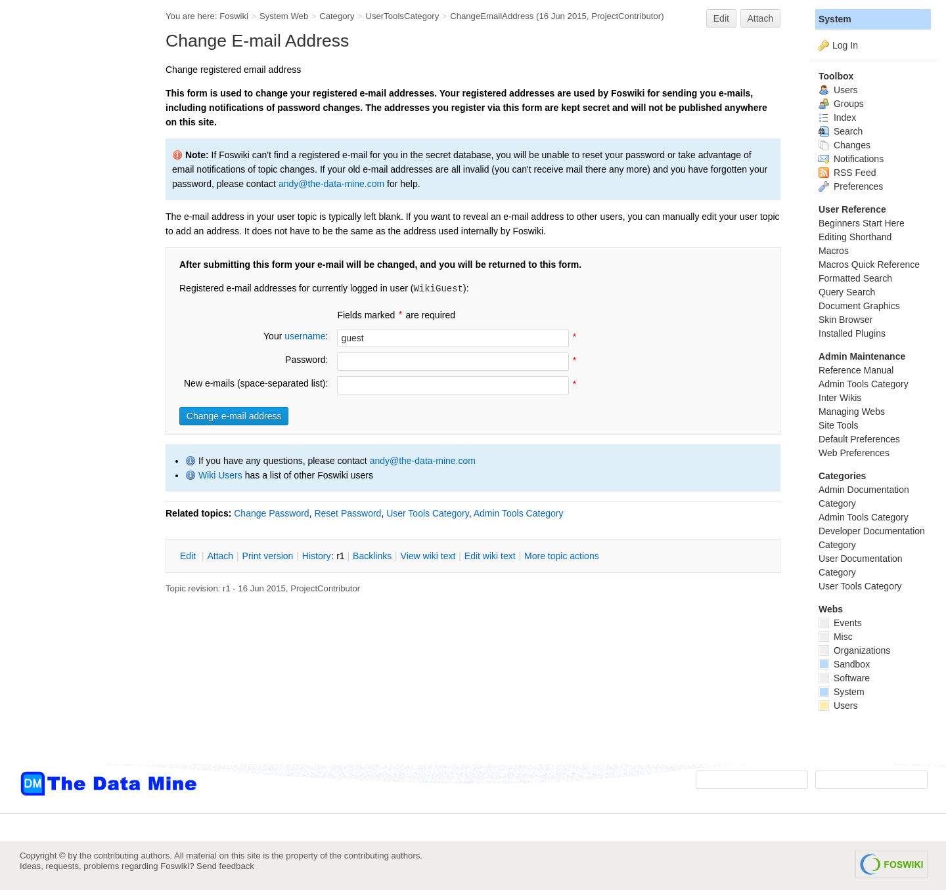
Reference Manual (856, 370)
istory (316, 556)
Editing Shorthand (855, 237)
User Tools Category (427, 513)
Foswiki (233, 16)
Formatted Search (855, 278)
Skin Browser (845, 319)
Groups (841, 103)
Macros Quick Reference (869, 264)
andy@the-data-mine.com (331, 184)
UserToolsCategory (402, 16)
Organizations (854, 650)
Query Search (847, 292)
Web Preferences (854, 453)
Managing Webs (852, 411)
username (304, 336)
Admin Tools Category (519, 513)
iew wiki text (428, 556)
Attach (761, 18)
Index (837, 117)
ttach (220, 556)
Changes (844, 145)
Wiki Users (220, 475)
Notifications (851, 159)
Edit (721, 18)
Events (840, 623)
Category (336, 16)
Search (841, 131)
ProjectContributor (626, 16)
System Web (283, 16)
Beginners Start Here (862, 223)
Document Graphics (859, 306)
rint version (268, 556)
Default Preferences (859, 439)
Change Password (271, 513)
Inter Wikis (840, 397)
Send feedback (225, 866)
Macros (834, 250)
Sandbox (844, 664)
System (835, 19)
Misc (836, 636)
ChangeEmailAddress (491, 16)
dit (189, 556)
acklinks (372, 556)
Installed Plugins (852, 333)
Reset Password (347, 513)
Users (838, 90)
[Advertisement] (72, 264)
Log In (845, 45)
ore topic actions (561, 556)
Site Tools (838, 425)
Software (844, 678)
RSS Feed (847, 172)
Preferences (851, 186)
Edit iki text (490, 556)
